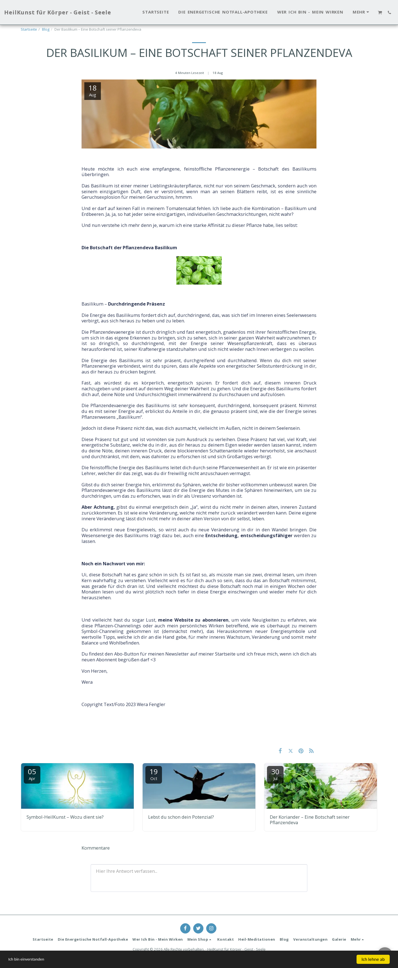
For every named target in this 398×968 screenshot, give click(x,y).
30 (275, 774)
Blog (45, 29)
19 (153, 774)
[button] (380, 12)
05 (32, 774)
